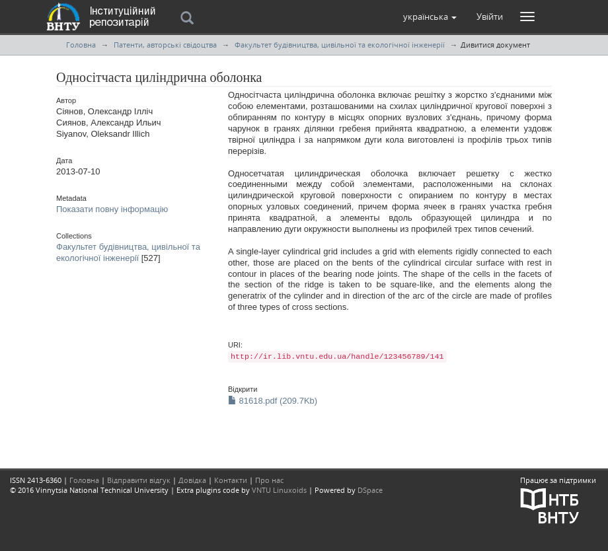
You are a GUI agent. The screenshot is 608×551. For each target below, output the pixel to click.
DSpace (370, 490)
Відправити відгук (139, 480)
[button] (430, 16)
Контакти (230, 480)
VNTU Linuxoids (279, 490)
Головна (81, 45)
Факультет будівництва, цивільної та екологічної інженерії (340, 45)
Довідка (192, 480)
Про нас (269, 480)
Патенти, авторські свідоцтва (165, 45)
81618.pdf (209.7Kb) (272, 401)
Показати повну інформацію (112, 209)
